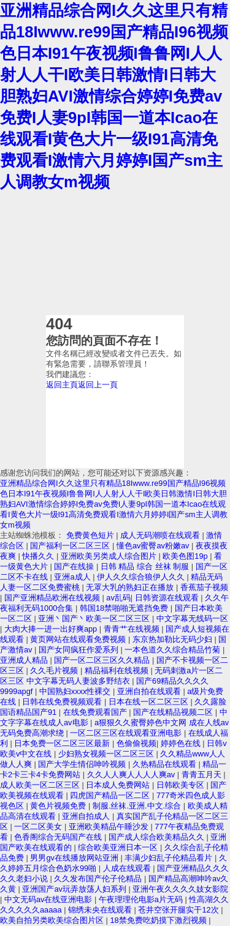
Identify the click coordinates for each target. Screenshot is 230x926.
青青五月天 (203, 774)
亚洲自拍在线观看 (150, 691)
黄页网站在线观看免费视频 (79, 639)
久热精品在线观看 (165, 764)
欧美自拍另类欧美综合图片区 (53, 920)
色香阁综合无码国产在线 (59, 837)
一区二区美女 (39, 826)
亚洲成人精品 (25, 660)
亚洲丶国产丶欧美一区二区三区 (95, 618)
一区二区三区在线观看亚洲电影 (127, 732)
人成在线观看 (128, 868)
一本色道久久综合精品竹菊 (174, 649)
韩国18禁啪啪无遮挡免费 (125, 608)
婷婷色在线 (182, 743)
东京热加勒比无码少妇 (173, 639)
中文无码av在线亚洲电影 (49, 899)
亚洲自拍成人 (87, 816)
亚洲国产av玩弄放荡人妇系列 (75, 889)
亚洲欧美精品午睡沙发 (110, 826)
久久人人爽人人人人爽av (132, 774)
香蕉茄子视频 (204, 587)
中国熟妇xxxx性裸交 (76, 691)
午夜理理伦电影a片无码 (142, 899)
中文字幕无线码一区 (192, 618)
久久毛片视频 (55, 670)
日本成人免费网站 (119, 785)
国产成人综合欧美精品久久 (158, 837)
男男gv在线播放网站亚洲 (75, 857)
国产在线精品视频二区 (174, 712)
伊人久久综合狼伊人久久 (142, 576)
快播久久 (39, 556)
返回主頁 (62, 384)
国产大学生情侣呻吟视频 (83, 764)
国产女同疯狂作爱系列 (80, 649)
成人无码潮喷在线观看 (161, 535)
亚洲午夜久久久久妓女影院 (180, 889)
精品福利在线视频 (118, 670)
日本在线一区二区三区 (150, 701)
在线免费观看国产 (96, 712)
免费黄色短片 (91, 535)
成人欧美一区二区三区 (41, 785)
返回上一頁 (98, 384)
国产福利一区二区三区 (71, 545)
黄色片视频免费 (59, 805)
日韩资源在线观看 (168, 597)
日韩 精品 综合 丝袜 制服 (146, 566)
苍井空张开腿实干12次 (179, 909)
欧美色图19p (186, 556)
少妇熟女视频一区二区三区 (107, 753)
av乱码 (118, 597)
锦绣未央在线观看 (101, 909)
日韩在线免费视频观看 (63, 701)
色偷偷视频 (136, 743)
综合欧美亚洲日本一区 (119, 847)
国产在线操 (75, 566)
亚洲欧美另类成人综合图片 (110, 556)
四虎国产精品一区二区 (111, 795)
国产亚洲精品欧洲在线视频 (53, 597)
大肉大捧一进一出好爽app (51, 628)
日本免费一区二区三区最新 (63, 743)
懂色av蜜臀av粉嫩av (154, 545)
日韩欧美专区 (181, 785)
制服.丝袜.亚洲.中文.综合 (138, 805)
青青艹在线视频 (133, 628)
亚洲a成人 (73, 576)
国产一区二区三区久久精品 (103, 660)
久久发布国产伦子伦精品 (99, 878)
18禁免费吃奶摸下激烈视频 (159, 920)
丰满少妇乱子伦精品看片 (170, 857)
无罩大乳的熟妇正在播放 (131, 587)
